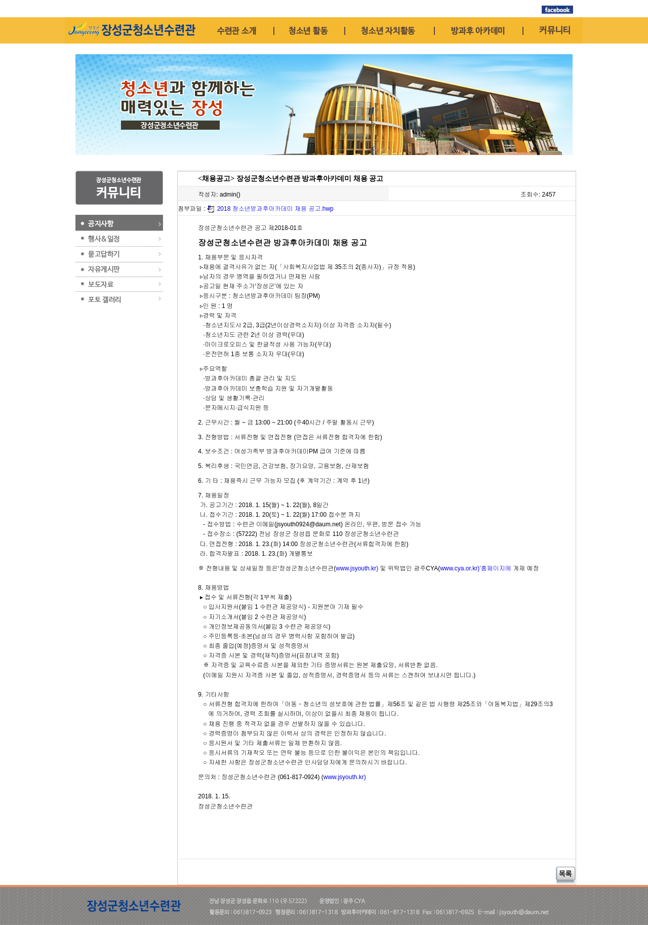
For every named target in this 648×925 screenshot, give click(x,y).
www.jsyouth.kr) (357, 568)
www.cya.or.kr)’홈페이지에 (475, 568)
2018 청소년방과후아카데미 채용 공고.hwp (275, 208)
